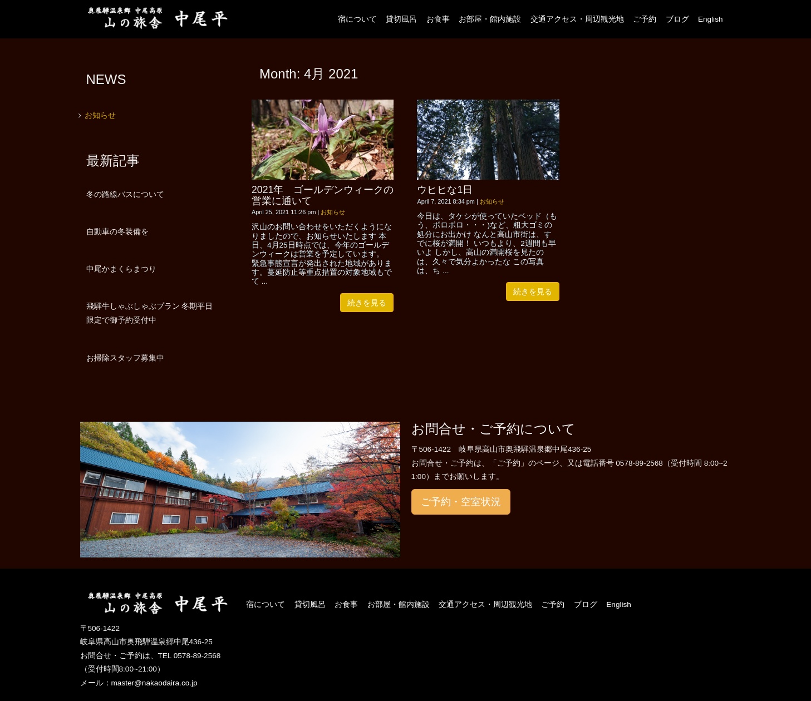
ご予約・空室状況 (461, 501)
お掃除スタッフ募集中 (125, 357)
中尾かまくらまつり (121, 268)
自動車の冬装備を (117, 231)
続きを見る (366, 302)
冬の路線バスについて (125, 194)
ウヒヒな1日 (445, 189)
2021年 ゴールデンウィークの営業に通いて (323, 195)
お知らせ (333, 212)
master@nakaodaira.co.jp (154, 683)
